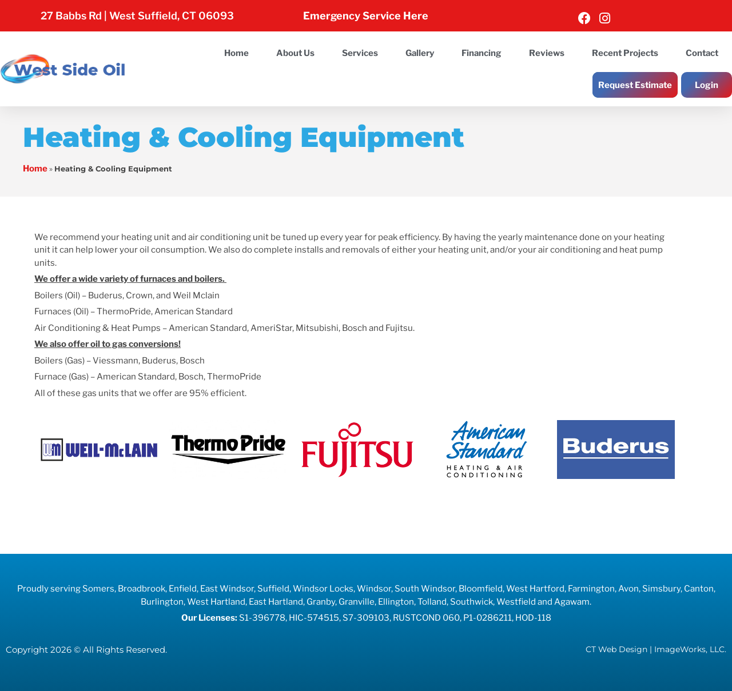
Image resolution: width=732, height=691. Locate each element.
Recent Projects (625, 53)
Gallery (419, 53)
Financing (482, 53)
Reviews (546, 53)
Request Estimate (635, 85)
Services (360, 53)
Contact (702, 53)
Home (236, 53)
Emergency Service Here (365, 16)
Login (706, 85)
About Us (295, 53)
